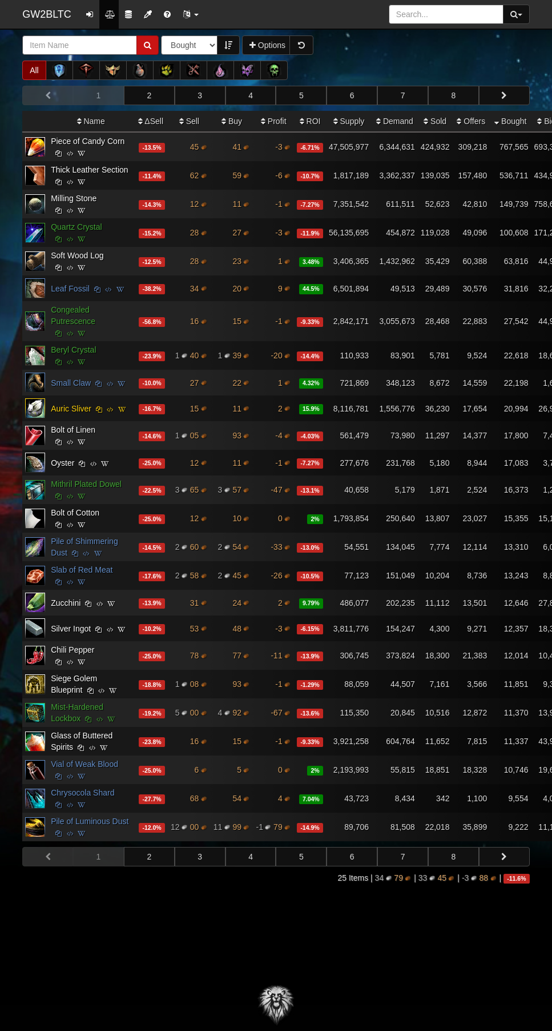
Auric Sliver (71, 408)
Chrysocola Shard (82, 792)
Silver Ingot (71, 628)
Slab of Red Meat (81, 569)
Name (91, 121)
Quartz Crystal (76, 226)
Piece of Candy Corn (87, 141)
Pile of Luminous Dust (89, 821)
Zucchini (65, 603)
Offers (471, 121)
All (34, 70)
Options (267, 45)
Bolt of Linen (73, 429)
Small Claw (71, 382)
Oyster (62, 462)
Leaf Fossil (70, 288)
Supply (349, 121)
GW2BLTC (46, 14)
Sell (189, 121)
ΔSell (150, 121)
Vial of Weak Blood (84, 764)
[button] (190, 14)
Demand (394, 121)
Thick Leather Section (89, 169)
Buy (231, 121)
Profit (274, 121)
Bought (510, 121)
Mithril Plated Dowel (86, 484)
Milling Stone (73, 198)
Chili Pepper (72, 649)
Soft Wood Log (77, 255)
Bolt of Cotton (75, 512)
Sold (435, 121)
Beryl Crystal (73, 349)
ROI (310, 121)
